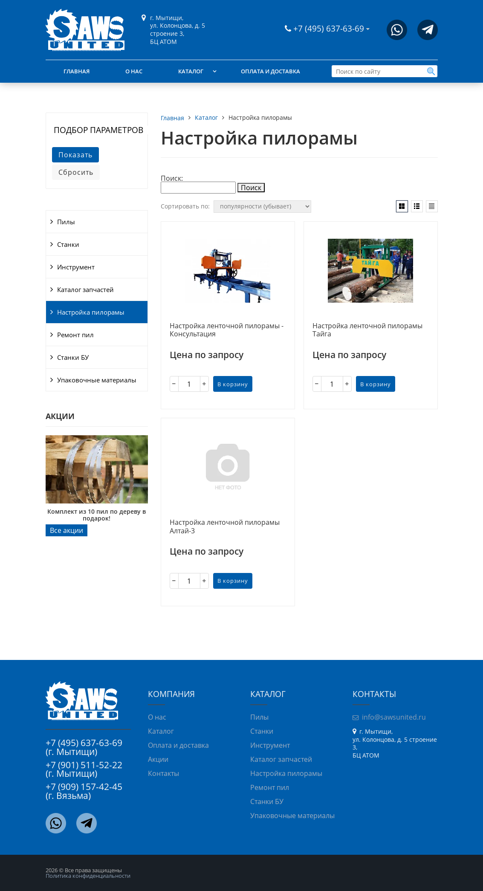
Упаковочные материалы (96, 380)
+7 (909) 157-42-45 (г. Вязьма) (84, 791)
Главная (77, 71)
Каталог (190, 71)
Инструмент (76, 267)
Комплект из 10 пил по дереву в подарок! (96, 514)
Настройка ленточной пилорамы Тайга (367, 330)
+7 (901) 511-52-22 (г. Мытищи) (84, 769)
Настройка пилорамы (90, 312)
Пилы (66, 221)
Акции (158, 759)
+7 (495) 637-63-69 (329, 28)
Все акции (66, 530)
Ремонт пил (75, 334)
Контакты (163, 773)
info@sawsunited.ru (394, 717)
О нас (133, 71)
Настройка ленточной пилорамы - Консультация (226, 330)
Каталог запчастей (85, 289)
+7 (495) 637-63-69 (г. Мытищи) (84, 747)
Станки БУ (73, 357)
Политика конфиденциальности (88, 875)
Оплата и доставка (270, 71)
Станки (68, 244)
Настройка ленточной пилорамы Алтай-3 (225, 526)
